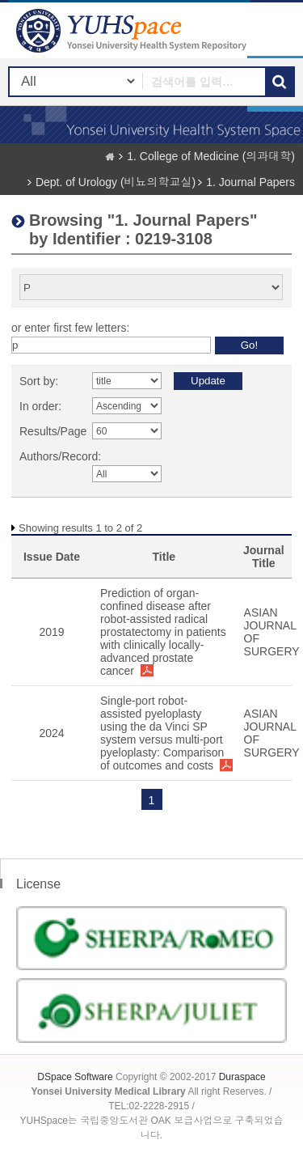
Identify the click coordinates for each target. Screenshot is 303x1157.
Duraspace (242, 1077)
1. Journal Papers (250, 182)
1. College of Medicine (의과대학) (211, 156)
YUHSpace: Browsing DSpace (133, 30)
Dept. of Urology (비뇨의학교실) (116, 182)
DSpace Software (74, 1077)
